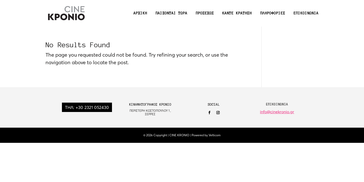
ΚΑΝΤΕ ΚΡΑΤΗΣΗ (237, 13)
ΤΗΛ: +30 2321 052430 (87, 107)
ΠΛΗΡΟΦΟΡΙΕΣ (272, 13)
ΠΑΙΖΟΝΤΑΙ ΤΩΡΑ (171, 13)
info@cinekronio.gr (277, 111)
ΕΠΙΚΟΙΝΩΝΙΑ (305, 13)
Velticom (215, 135)
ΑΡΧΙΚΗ (140, 13)
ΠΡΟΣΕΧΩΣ (205, 13)
